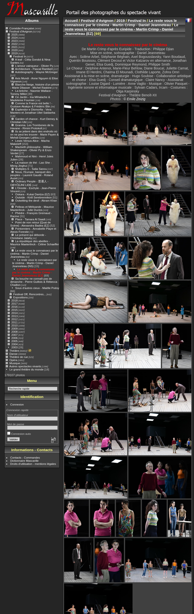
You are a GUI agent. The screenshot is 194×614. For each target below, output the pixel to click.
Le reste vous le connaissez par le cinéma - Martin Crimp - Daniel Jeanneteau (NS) (34, 263)
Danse (13, 353)
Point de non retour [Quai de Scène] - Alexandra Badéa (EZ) (30, 224)
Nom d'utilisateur (17, 415)
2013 (14, 316)
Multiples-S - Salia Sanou (31, 168)
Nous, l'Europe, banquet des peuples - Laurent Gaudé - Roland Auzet (31, 175)
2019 (14, 53)
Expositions (20, 297)
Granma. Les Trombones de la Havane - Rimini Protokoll (31, 126)
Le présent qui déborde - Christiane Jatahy (28, 236)
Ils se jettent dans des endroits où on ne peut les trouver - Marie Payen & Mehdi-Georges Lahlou (34, 134)
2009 (14, 328)
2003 (14, 347)
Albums (32, 20)
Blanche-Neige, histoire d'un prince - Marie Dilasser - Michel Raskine (34, 86)
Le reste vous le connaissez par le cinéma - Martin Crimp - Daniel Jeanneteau (34, 253)
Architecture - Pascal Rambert (34, 68)
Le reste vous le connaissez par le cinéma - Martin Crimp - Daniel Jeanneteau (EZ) (33, 272)
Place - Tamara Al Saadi (30, 219)
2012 (14, 319)
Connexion (17, 404)
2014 (14, 312)
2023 (14, 40)
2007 (14, 334)
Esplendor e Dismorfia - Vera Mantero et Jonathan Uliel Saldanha (32, 111)
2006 (14, 337)
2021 (14, 47)
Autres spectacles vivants (25, 366)
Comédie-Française (21, 28)
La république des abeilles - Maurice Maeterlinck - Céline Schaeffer (34, 242)
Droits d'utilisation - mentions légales (33, 463)
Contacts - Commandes (25, 457)
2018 (14, 300)
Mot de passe (15, 424)
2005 (14, 341)
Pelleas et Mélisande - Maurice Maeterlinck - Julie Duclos (32, 208)
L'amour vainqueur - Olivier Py (34, 65)
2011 (14, 322)
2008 (14, 331)
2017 (14, 303)
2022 (14, 43)
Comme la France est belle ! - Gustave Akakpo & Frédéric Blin (31, 105)
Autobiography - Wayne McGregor (36, 72)
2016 (14, 306)
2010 (14, 325)
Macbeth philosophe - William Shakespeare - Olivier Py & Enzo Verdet (31, 150)
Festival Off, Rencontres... (29, 294)
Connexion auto (19, 433)
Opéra (13, 360)
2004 (14, 344)
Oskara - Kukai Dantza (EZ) (32, 194)
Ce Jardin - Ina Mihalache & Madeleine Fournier (30, 98)
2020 (14, 50)
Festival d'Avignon (20, 31)
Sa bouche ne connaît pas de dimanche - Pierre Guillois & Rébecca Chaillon (33, 281)
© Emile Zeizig (134, 99)
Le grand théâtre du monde (26, 369)
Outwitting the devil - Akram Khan (36, 200)
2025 (14, 34)
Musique (14, 363)
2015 (14, 309)
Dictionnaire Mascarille (24, 460)
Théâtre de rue (18, 356)
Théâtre (14, 350)
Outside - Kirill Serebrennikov (33, 197)
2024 (14, 37)
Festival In (19, 56)
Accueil (71, 20)
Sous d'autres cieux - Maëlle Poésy (37, 287)
